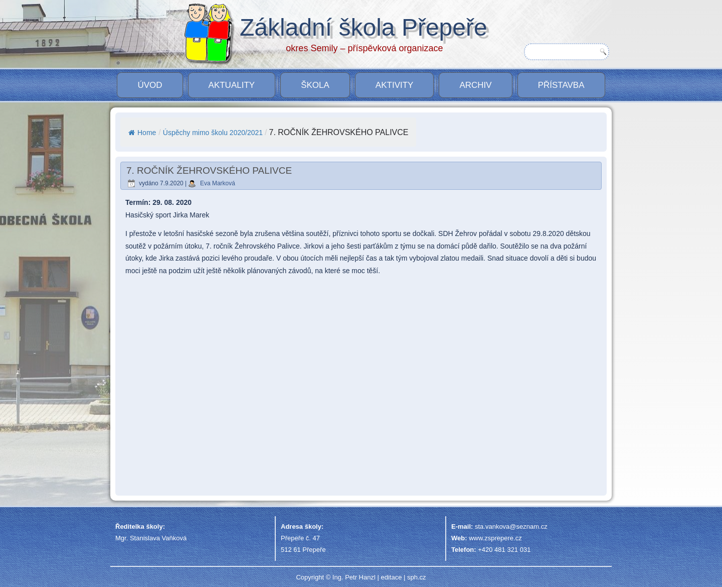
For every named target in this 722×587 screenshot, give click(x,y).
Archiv (475, 85)
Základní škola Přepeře (363, 27)
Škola (315, 85)
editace (391, 577)
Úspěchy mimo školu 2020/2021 (213, 133)
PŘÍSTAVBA (561, 85)
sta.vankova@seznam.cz (511, 526)
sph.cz (416, 577)
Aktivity (395, 85)
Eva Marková (217, 183)
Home (142, 133)
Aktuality (232, 85)
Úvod (149, 85)
